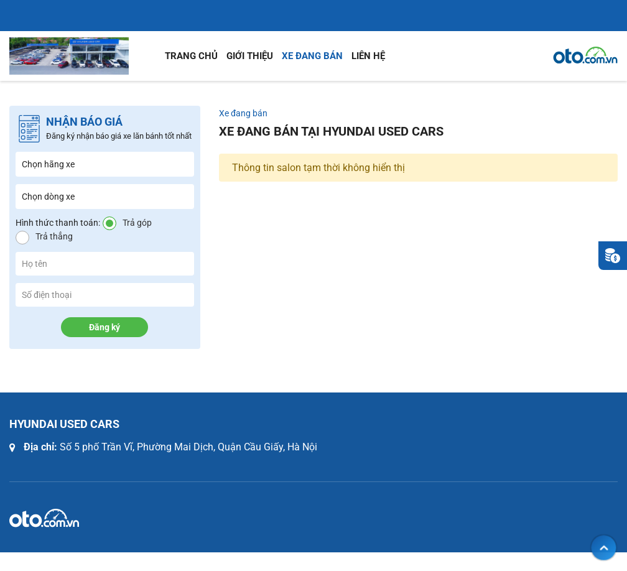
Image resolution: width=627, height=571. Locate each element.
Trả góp (137, 223)
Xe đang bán (312, 56)
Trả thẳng (54, 236)
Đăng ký (104, 327)
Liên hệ (368, 56)
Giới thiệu (249, 56)
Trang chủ (191, 56)
